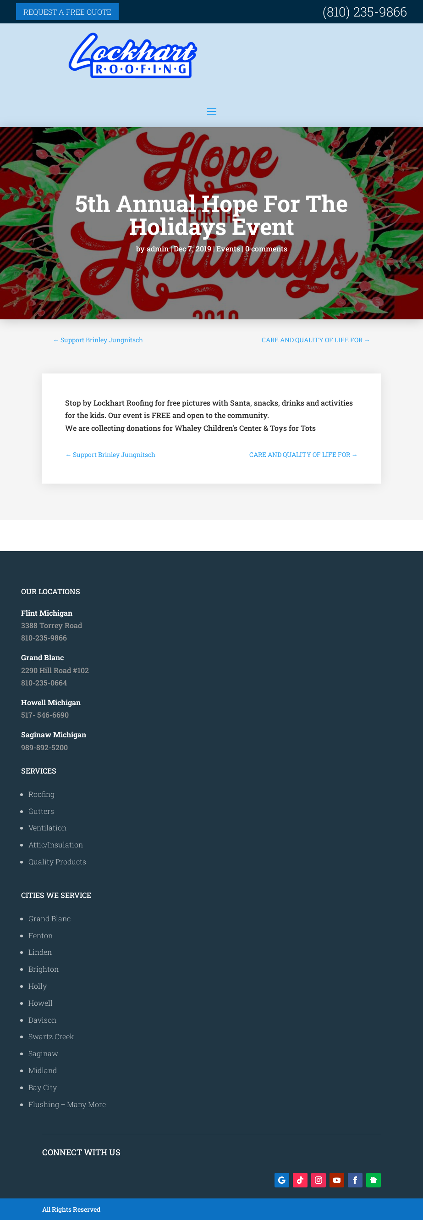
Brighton (43, 969)
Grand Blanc (49, 918)
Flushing (43, 1104)
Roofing (41, 794)
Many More (86, 1104)
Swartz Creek (51, 1036)
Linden (40, 952)
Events (228, 248)
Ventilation (47, 827)
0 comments (266, 248)
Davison (42, 1020)
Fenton (40, 935)
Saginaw (43, 1053)
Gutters (41, 811)
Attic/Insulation (55, 844)
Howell (40, 1003)
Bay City (42, 1087)
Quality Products (57, 861)
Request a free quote (67, 12)
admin (158, 248)
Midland (42, 1070)
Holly (37, 986)
